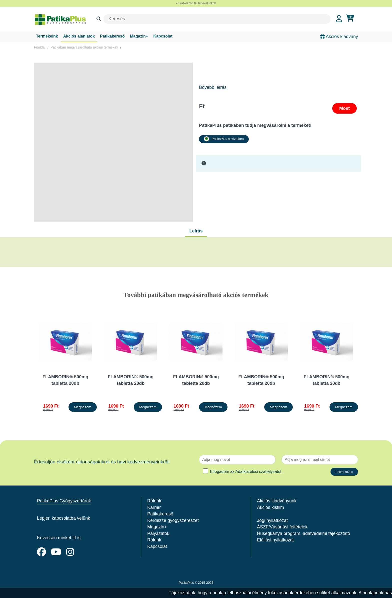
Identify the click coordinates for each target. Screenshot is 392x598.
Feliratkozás (344, 472)
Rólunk (154, 500)
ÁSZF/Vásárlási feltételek (282, 526)
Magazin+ (139, 36)
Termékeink (47, 36)
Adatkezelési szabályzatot (258, 471)
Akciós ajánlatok (79, 36)
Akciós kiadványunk (276, 500)
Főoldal (40, 47)
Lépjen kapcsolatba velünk (63, 518)
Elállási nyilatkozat (275, 539)
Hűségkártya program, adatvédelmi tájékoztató (303, 533)
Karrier (154, 507)
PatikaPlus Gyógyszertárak (64, 500)
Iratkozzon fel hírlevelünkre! (196, 3)
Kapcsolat (162, 36)
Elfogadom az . (246, 471)
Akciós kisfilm (270, 507)
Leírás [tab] (195, 230)
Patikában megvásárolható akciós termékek (84, 47)
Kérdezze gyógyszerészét (173, 520)
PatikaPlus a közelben (224, 138)
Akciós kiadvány (339, 36)
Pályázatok (158, 533)
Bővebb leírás (212, 87)
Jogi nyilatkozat (272, 520)
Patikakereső (112, 36)
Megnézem (82, 407)
